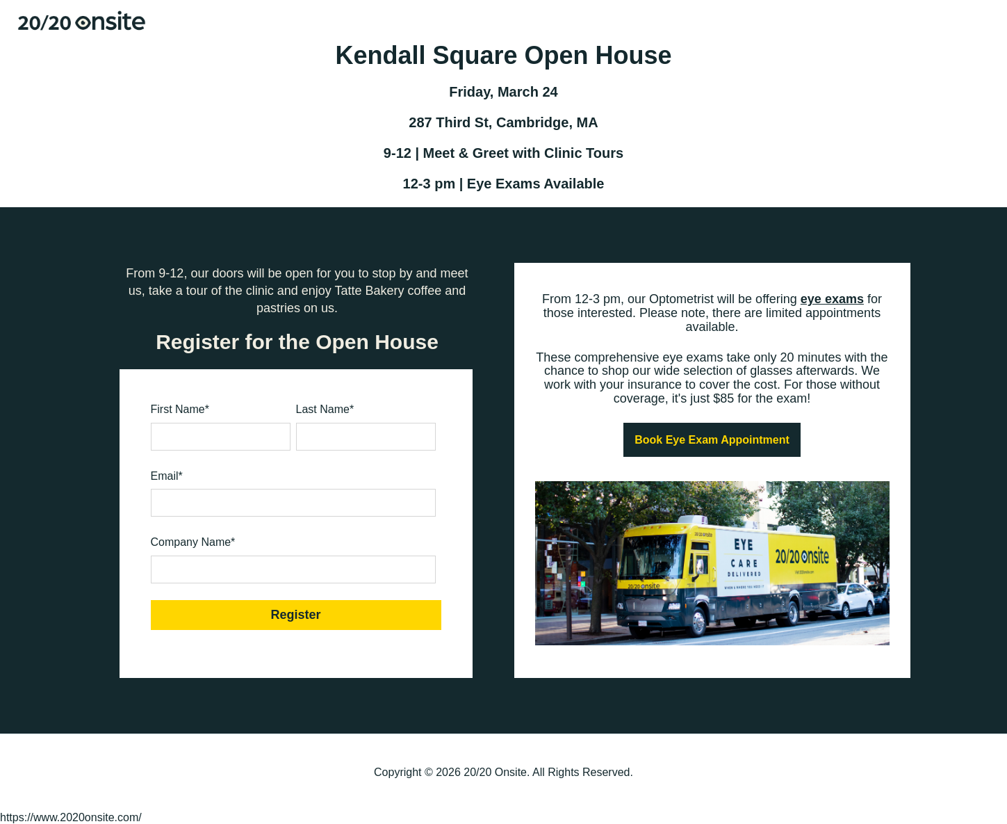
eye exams (832, 299)
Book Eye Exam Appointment (712, 440)
